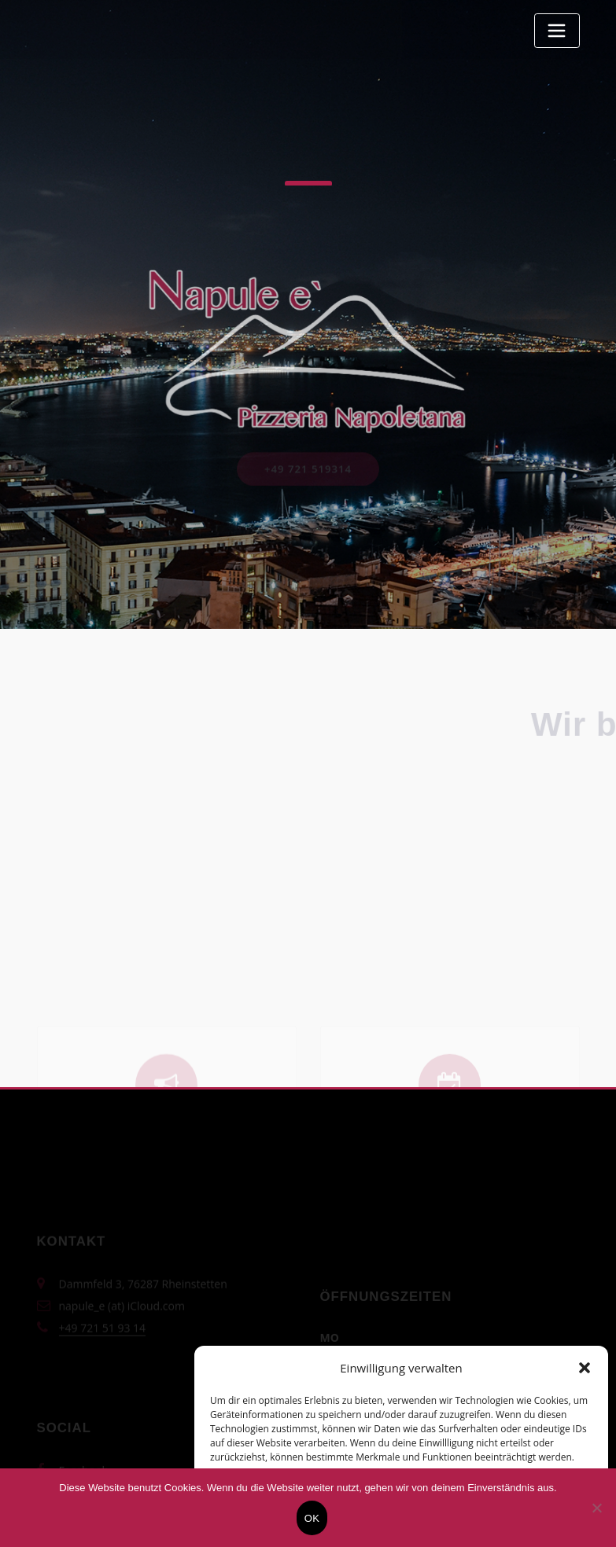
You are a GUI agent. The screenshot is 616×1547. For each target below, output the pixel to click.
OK (311, 1518)
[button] (584, 1368)
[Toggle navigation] (557, 30)
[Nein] (596, 1508)
